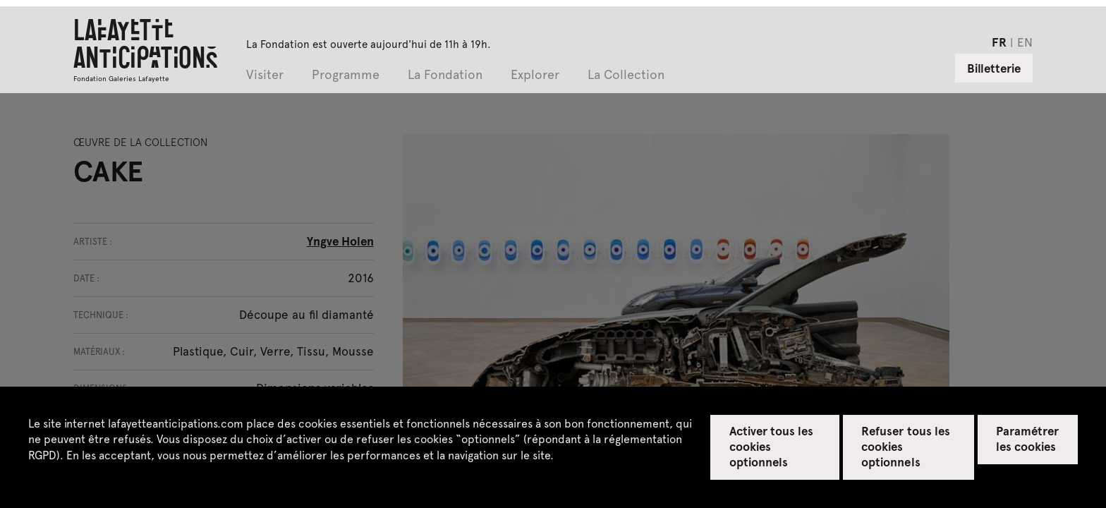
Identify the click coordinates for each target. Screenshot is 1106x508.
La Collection (626, 75)
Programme (345, 75)
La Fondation (445, 75)
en (1025, 41)
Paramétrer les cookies (1027, 438)
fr (999, 41)
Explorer (535, 75)
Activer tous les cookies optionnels (771, 446)
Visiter (265, 75)
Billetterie (994, 67)
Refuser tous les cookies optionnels (905, 446)
